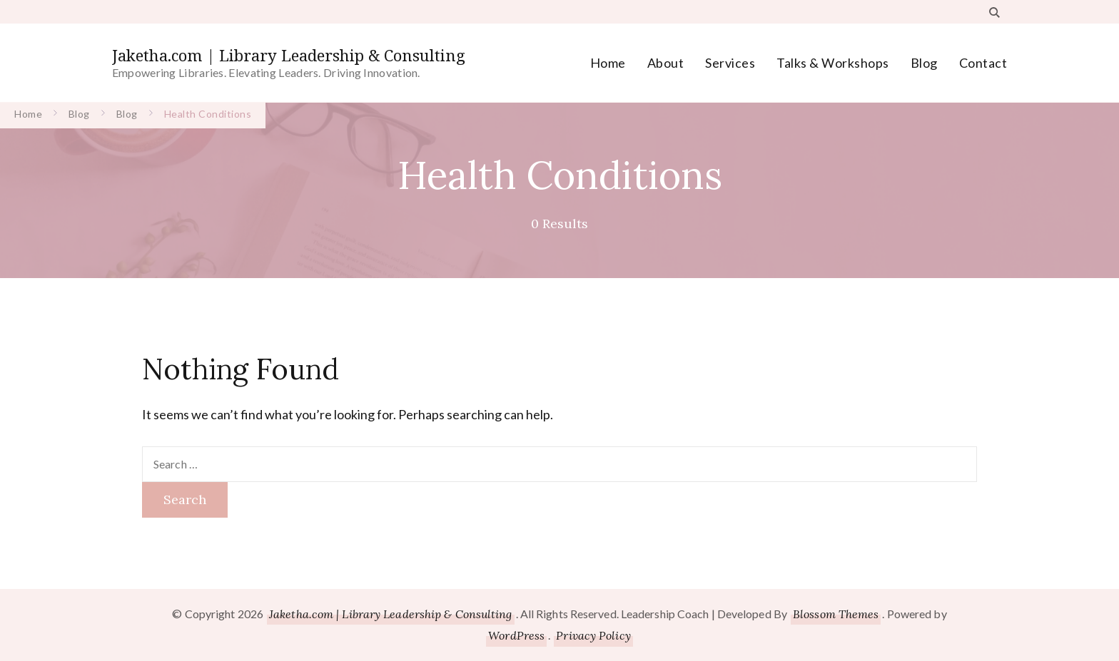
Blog (924, 63)
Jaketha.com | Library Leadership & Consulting (288, 55)
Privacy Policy (593, 635)
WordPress (516, 635)
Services (730, 63)
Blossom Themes (836, 614)
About (665, 63)
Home (608, 63)
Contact (983, 63)
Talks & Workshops (832, 63)
